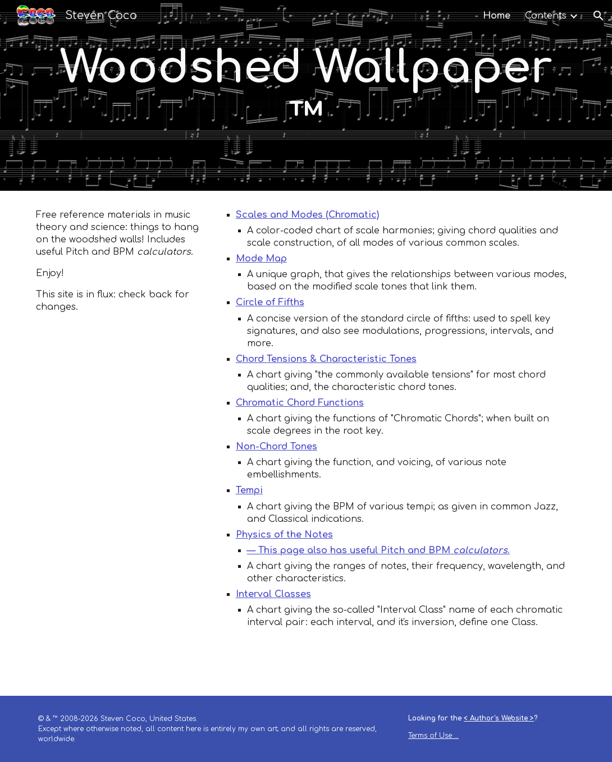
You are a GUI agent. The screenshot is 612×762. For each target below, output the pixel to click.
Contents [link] (546, 16)
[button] (598, 15)
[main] (306, 95)
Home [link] (496, 16)
